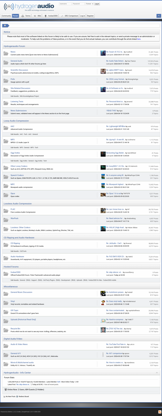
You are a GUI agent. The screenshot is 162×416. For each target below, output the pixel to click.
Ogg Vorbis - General (27, 161)
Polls (13, 79)
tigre (121, 111)
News (13, 52)
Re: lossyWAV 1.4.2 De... (115, 166)
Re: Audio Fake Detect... (115, 61)
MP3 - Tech (34, 147)
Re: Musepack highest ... (115, 184)
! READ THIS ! (111, 111)
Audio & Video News (19, 344)
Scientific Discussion (19, 70)
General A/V (16, 353)
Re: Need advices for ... (115, 218)
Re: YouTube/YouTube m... (116, 344)
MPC (13, 184)
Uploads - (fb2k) (82, 280)
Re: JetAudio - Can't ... (114, 243)
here (138, 39)
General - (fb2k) (25, 280)
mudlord (129, 52)
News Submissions (19, 111)
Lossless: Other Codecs (20, 227)
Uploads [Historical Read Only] (23, 319)
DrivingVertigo (133, 79)
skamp (128, 329)
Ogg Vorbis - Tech (41, 161)
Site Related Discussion (20, 88)
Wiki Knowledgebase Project (29, 96)
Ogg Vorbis (15, 153)
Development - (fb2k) (68, 280)
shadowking (131, 218)
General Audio (16, 61)
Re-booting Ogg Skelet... (115, 153)
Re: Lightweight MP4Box (115, 126)
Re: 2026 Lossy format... (115, 79)
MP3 (13, 139)
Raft (58, 382)
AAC (12, 126)
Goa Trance (131, 61)
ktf (128, 209)
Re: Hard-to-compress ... (115, 320)
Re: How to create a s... (115, 363)
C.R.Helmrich (132, 166)
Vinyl (13, 301)
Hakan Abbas (132, 227)
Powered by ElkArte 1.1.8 (8, 411)
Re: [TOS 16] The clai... (115, 329)
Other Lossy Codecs (19, 166)
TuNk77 (130, 320)
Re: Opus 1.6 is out (113, 193)
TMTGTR (126, 193)
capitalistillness (134, 310)
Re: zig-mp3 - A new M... (115, 140)
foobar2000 (15, 272)
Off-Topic (14, 310)
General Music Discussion (21, 292)
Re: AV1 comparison (114, 353)
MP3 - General (24, 147)
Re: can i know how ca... (115, 209)
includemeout (131, 301)
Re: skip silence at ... (114, 272)
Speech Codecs (17, 175)
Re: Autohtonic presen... (115, 292)
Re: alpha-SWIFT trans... (115, 70)
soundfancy (129, 272)
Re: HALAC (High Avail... (115, 227)
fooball (129, 292)
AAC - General (33, 134)
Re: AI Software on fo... (115, 88)
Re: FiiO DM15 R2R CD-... (116, 257)
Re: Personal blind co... (115, 102)
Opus (13, 193)
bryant (129, 70)
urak (129, 126)
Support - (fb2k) (37, 280)
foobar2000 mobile (109, 280)
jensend (129, 102)
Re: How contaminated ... (116, 310)
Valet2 (130, 257)
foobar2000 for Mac (95, 280)
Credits (19, 411)
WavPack (14, 218)
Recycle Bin (15, 328)
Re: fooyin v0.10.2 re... (115, 52)
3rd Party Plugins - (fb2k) (51, 280)
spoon (127, 353)
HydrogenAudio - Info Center (17, 372)
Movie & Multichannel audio (22, 362)
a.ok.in (131, 344)
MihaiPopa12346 (133, 175)
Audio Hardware (17, 256)
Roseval (128, 243)
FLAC (13, 209)
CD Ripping (15, 243)
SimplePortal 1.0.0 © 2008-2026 (31, 411)
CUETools (23, 251)
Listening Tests (17, 101)
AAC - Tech (23, 134)
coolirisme (131, 140)
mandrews (130, 363)
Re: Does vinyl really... (114, 301)
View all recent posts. (51, 384)
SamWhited (131, 153)
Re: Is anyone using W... (115, 175)
